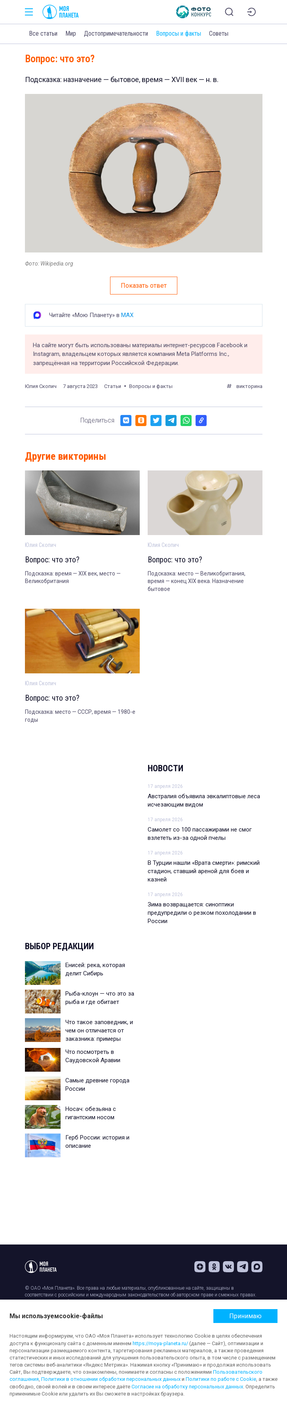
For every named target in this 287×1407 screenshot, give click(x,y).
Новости (165, 768)
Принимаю (245, 1316)
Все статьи (43, 33)
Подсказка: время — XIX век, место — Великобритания (73, 577)
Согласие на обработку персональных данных (187, 1387)
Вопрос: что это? (52, 559)
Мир (70, 33)
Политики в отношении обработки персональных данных (111, 1379)
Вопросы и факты (178, 33)
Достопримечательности (116, 33)
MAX (127, 315)
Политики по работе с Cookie (221, 1379)
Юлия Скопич (41, 386)
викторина (249, 386)
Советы (218, 33)
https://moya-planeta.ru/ (160, 1343)
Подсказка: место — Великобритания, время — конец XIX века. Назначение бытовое (196, 581)
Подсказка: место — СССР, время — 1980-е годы (80, 716)
